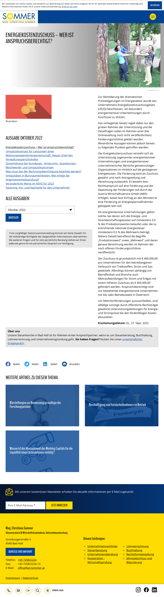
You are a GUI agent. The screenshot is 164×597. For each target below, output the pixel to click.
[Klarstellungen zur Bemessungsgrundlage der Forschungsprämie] (42, 405)
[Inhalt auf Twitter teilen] (33, 364)
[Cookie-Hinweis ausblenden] (155, 5)
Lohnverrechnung (137, 546)
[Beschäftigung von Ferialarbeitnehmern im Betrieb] (121, 405)
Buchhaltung (134, 550)
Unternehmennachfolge (102, 546)
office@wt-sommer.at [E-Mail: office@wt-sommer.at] (31, 568)
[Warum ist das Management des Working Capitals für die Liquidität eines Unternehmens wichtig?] (42, 451)
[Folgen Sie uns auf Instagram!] (138, 589)
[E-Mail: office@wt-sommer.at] (18, 590)
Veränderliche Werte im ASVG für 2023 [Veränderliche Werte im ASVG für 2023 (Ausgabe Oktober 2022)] (30, 183)
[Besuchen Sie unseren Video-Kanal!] (28, 590)
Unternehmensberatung (102, 554)
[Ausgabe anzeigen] (13, 218)
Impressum (13, 578)
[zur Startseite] (19, 18)
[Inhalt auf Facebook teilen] (15, 364)
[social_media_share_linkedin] (52, 364)
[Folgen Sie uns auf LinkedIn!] (155, 589)
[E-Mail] (25, 505)
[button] (9, 590)
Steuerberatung (97, 550)
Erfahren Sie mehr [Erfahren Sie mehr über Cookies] (70, 6)
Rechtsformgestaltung (140, 554)
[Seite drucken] (73, 364)
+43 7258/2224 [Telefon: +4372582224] (27, 560)
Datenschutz (30, 578)
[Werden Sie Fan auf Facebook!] (146, 589)
